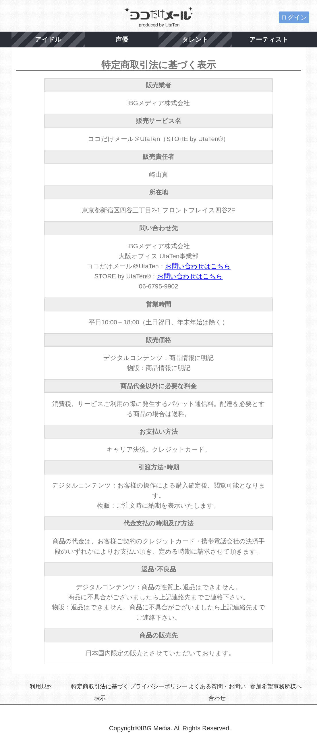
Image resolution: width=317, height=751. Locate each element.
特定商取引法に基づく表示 (100, 692)
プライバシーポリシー (158, 686)
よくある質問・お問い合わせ (217, 692)
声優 (121, 39)
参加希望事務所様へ (276, 686)
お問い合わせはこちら (198, 266)
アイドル (48, 39)
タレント (195, 39)
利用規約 (41, 686)
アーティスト (269, 39)
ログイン (294, 17)
